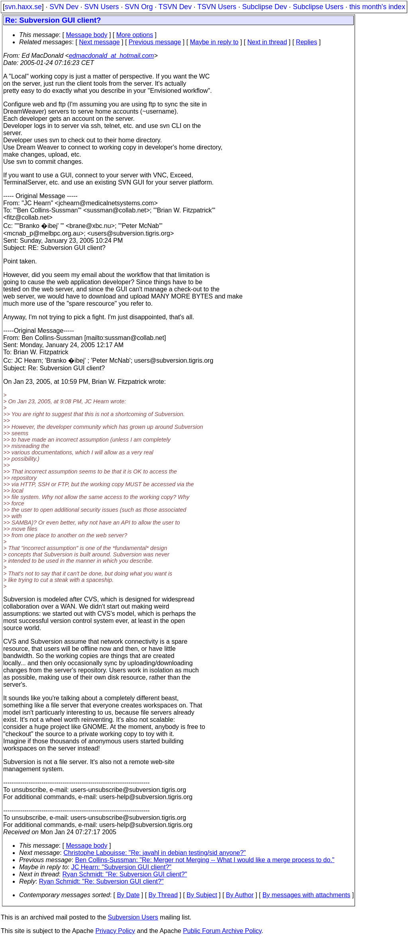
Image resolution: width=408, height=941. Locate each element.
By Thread (163, 895)
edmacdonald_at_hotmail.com (111, 55)
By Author (239, 895)
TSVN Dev (175, 7)
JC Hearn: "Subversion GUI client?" (121, 867)
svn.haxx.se (23, 7)
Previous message (155, 42)
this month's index (377, 7)
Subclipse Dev (264, 7)
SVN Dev (63, 7)
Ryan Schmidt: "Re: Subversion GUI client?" (125, 874)
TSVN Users (216, 7)
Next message (99, 42)
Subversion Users (133, 917)
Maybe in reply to (214, 42)
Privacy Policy (115, 930)
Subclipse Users (318, 7)
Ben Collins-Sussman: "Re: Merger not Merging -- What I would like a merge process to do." (205, 860)
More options (134, 34)
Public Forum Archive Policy (222, 930)
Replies (306, 42)
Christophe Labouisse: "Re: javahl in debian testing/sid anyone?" (154, 852)
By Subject (201, 895)
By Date (128, 895)
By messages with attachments (307, 895)
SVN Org (139, 7)
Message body (86, 34)
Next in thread (267, 42)
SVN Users (101, 7)
